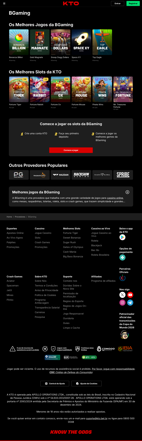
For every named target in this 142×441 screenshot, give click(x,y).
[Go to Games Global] (102, 175)
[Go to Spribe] (123, 175)
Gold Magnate (36, 57)
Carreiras (40, 312)
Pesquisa (40, 317)
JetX (9, 290)
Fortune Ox (56, 104)
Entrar (118, 3)
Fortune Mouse (78, 104)
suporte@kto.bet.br (96, 418)
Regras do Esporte (73, 301)
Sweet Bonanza (72, 237)
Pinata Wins (97, 104)
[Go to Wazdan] (60, 175)
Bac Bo (95, 250)
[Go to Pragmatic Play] (40, 175)
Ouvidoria (68, 318)
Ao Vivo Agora (15, 237)
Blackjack (96, 245)
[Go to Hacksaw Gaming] (81, 175)
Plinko (10, 299)
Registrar (133, 3)
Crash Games (42, 242)
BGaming (12, 60)
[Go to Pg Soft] (19, 175)
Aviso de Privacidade (46, 290)
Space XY (76, 57)
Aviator (11, 280)
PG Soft (11, 107)
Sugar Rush (69, 242)
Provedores (20, 217)
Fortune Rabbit (36, 104)
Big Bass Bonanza (73, 256)
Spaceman (13, 285)
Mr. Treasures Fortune (119, 105)
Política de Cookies (45, 295)
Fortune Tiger (15, 104)
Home (9, 217)
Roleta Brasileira (100, 254)
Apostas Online (15, 233)
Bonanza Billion (16, 57)
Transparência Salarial (47, 307)
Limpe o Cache (71, 327)
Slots (37, 237)
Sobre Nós (40, 280)
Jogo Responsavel (73, 313)
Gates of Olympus (73, 247)
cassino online (115, 198)
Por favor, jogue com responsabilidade (113, 369)
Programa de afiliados (103, 280)
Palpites (11, 242)
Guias (66, 323)
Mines (10, 295)
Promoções (13, 247)
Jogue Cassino (43, 233)
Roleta (94, 240)
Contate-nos (70, 280)
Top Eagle (97, 57)
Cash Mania (69, 251)
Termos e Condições (46, 285)
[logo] (71, 4)
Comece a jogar (71, 150)
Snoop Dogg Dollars (60, 57)
